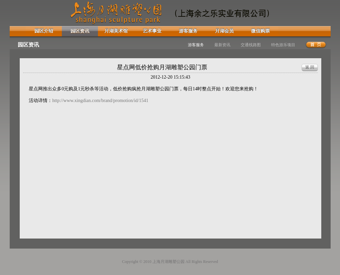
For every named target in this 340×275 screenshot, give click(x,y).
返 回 (309, 67)
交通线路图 (251, 44)
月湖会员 (224, 30)
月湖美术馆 (116, 30)
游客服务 (188, 30)
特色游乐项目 (283, 44)
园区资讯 (80, 30)
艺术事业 (152, 30)
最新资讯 (222, 44)
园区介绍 (43, 30)
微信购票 (260, 30)
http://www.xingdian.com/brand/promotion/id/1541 (100, 100)
